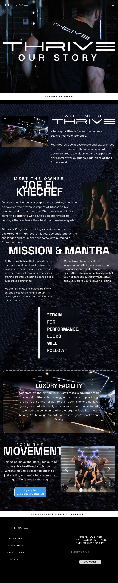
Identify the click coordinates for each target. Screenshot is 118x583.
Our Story (15, 538)
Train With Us (15, 552)
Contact (15, 559)
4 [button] (94, 490)
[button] (113, 5)
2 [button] (85, 490)
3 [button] (89, 490)
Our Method (15, 545)
